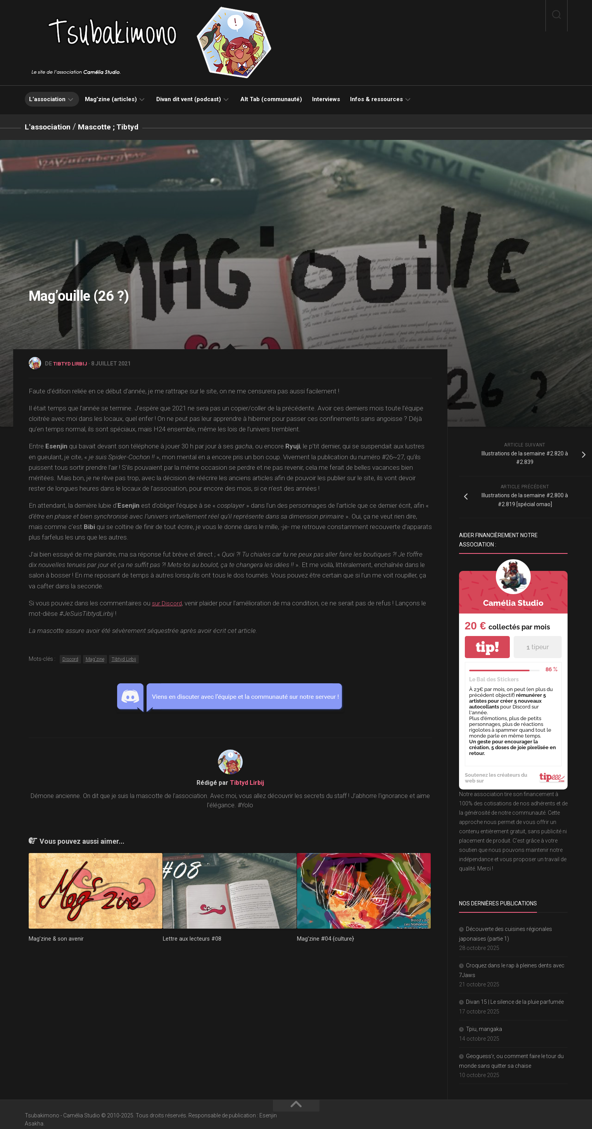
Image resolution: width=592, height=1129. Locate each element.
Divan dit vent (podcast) (188, 99)
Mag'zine (95, 658)
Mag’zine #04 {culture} (325, 937)
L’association (47, 99)
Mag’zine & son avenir (57, 937)
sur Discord (168, 602)
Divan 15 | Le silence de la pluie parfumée (515, 1001)
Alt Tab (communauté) (271, 99)
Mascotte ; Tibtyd (116, 126)
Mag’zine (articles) (111, 99)
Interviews (326, 99)
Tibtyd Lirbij (71, 363)
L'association (50, 126)
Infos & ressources (376, 99)
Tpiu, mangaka (484, 1029)
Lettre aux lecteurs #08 (192, 937)
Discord (70, 658)
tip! (487, 646)
